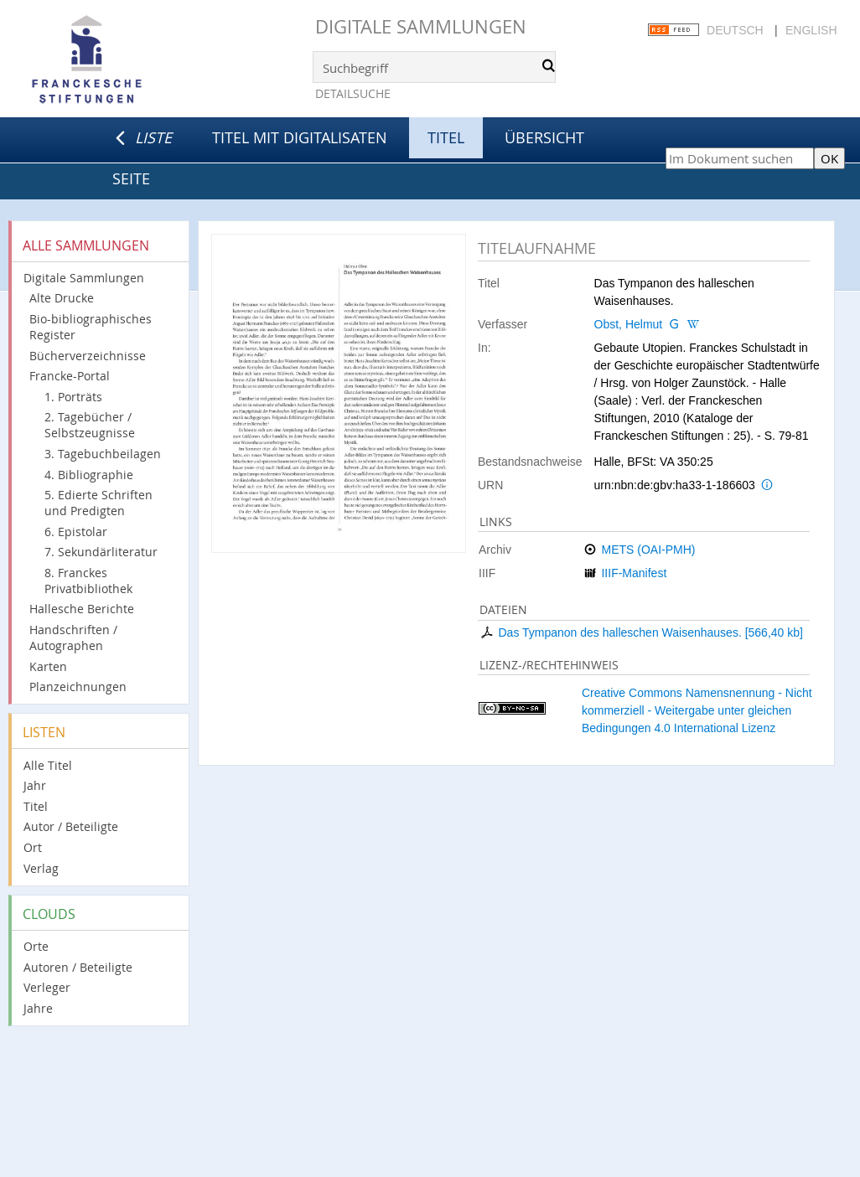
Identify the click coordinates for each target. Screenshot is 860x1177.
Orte (36, 946)
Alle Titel (47, 765)
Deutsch (735, 30)
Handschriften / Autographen (73, 637)
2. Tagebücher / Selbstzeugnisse (89, 425)
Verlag (41, 868)
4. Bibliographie (88, 475)
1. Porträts (73, 397)
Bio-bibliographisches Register (90, 327)
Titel (35, 806)
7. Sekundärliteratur (101, 552)
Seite (131, 178)
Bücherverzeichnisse (87, 356)
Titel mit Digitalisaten (299, 137)
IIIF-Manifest (633, 573)
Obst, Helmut (628, 324)
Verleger (46, 987)
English (811, 30)
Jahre (38, 1008)
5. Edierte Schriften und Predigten (98, 503)
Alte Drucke (61, 298)
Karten (48, 666)
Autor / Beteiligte (70, 826)
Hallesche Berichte (81, 609)
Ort (32, 847)
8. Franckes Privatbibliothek (88, 580)
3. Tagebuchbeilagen (102, 454)
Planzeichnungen (78, 686)
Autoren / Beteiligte (77, 967)
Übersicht (544, 137)
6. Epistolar (75, 531)
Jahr (34, 785)
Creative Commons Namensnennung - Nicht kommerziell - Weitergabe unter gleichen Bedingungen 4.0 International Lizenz (697, 710)
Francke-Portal (69, 376)
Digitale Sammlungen (420, 26)
